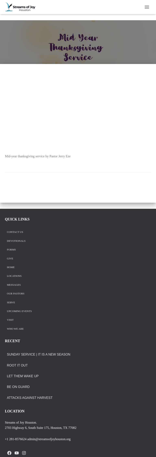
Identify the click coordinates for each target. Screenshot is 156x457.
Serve (11, 302)
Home (11, 267)
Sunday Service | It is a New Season (38, 354)
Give (10, 259)
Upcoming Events (19, 311)
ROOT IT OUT (17, 365)
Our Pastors (15, 294)
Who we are (15, 329)
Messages (14, 285)
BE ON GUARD (18, 387)
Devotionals (16, 241)
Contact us (15, 232)
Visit (10, 320)
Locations (14, 276)
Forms (11, 250)
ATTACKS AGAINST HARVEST (30, 397)
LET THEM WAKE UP (23, 376)
